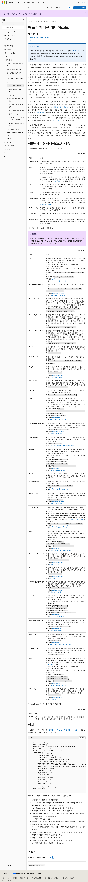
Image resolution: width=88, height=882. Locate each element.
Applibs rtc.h (55, 643)
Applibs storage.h (57, 488)
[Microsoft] (3, 2)
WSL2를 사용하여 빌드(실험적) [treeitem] (16, 124)
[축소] (24, 19)
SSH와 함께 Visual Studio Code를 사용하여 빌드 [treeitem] (16, 119)
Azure (35, 21)
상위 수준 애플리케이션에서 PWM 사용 (61, 550)
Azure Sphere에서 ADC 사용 (57, 281)
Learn (30, 21)
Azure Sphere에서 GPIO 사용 (57, 420)
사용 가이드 (53, 21)
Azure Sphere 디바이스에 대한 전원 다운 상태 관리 (64, 528)
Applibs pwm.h (56, 548)
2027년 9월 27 (76, 51)
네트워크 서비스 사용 (55, 377)
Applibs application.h (58, 293)
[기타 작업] (84, 21)
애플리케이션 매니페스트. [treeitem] (16, 86)
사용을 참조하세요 (45, 204)
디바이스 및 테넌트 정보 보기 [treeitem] (15, 64)
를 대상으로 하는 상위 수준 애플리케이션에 (64, 730)
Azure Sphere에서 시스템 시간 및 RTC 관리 (62, 645)
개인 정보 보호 (36, 878)
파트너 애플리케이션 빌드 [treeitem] (16, 110)
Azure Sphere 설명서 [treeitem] (10, 32)
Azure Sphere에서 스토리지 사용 (59, 490)
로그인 (84, 2)
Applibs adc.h (55, 279)
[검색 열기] (79, 2)
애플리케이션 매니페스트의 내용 (39, 37)
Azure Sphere (44, 21)
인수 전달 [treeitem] (11, 95)
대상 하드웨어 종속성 (60, 107)
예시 (31, 40)
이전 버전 (14, 878)
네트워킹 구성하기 (54, 699)
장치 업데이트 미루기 (56, 592)
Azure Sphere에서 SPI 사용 (57, 617)
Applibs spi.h (55, 615)
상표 (71, 878)
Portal (70, 8)
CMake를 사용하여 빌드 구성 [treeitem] (15, 90)
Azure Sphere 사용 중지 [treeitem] (11, 35)
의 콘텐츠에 (55, 120)
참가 (28, 878)
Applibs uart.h (56, 683)
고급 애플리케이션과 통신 (57, 295)
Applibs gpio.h (56, 417)
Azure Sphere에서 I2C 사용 (57, 470)
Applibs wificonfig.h (57, 697)
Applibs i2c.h (55, 468)
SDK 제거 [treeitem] (10, 138)
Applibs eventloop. (57, 590)
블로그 (21, 878)
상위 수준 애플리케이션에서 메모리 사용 (61, 445)
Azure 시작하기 (80, 8)
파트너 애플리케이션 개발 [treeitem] (15, 79)
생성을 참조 (56, 181)
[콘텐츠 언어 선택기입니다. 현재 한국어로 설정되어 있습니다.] (5, 873)
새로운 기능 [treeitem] (7, 39)
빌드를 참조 (51, 664)
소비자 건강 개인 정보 (51, 878)
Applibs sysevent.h (57, 629)
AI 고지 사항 (5, 878)
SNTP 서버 (52, 578)
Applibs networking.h (58, 375)
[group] (57, 766)
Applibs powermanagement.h (60, 526)
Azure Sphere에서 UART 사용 (57, 685)
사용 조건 (65, 878)
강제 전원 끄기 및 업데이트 (76, 519)
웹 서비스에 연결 (54, 564)
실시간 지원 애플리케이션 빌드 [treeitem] (16, 106)
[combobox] (13, 23)
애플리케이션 (39, 112)
